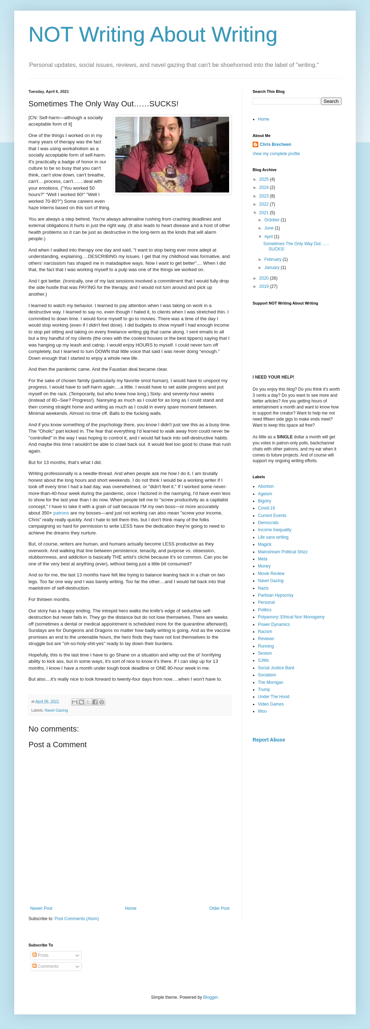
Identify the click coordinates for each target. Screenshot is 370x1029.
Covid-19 (266, 508)
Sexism (265, 653)
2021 (264, 212)
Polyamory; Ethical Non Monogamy (291, 616)
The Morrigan (270, 682)
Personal (266, 602)
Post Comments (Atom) (76, 918)
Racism (265, 631)
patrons (61, 513)
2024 (264, 187)
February (273, 259)
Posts (40, 955)
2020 (264, 278)
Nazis (263, 588)
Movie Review (271, 573)
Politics (264, 609)
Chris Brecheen (275, 144)
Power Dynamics (274, 624)
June (269, 228)
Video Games (271, 704)
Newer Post (41, 908)
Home (131, 908)
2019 (264, 286)
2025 (264, 179)
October (272, 219)
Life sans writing (273, 537)
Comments (45, 966)
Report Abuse (269, 740)
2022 (264, 204)
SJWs (263, 660)
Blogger (210, 997)
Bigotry (264, 500)
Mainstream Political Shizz (283, 551)
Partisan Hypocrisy (276, 595)
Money (264, 566)
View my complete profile (276, 153)
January (272, 267)
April (269, 236)
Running (266, 646)
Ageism (265, 493)
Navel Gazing (56, 710)
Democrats (268, 522)
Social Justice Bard (276, 667)
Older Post (219, 908)
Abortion (266, 486)
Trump (264, 689)
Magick (264, 544)
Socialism (267, 674)
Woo (262, 711)
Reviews (266, 638)
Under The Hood (274, 696)
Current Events (272, 515)
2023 (264, 196)
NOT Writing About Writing (153, 34)
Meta (263, 558)
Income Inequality (274, 529)
